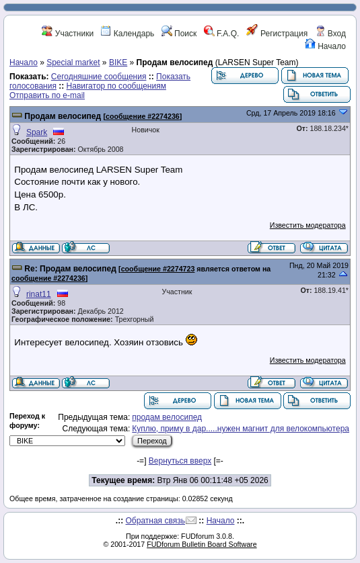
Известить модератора (308, 225)
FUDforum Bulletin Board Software (201, 544)
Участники (68, 33)
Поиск (179, 33)
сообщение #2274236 (143, 116)
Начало (325, 46)
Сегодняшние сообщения (99, 76)
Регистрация (277, 33)
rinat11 (38, 294)
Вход (330, 33)
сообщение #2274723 (158, 269)
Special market (73, 62)
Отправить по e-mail (47, 95)
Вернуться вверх (180, 461)
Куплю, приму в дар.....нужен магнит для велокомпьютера (240, 428)
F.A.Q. (222, 33)
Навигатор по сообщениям (116, 86)
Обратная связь (155, 520)
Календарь (127, 33)
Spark (36, 132)
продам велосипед (167, 417)
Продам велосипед (62, 116)
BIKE (118, 62)
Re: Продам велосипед (70, 268)
